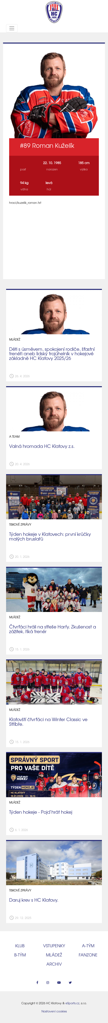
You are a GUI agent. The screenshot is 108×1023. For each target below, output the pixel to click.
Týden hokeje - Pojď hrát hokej (40, 812)
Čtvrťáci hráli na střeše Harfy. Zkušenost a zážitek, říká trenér (52, 629)
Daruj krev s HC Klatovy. (33, 900)
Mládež (54, 955)
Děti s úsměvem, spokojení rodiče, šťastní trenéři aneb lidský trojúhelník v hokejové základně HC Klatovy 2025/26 (52, 353)
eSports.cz (72, 1003)
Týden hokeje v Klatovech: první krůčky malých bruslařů (50, 536)
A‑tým (88, 945)
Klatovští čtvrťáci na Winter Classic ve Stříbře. (48, 721)
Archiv (54, 964)
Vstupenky (54, 945)
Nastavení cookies (54, 1011)
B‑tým (20, 955)
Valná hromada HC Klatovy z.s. (42, 446)
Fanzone (88, 955)
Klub (19, 945)
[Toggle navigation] (11, 28)
